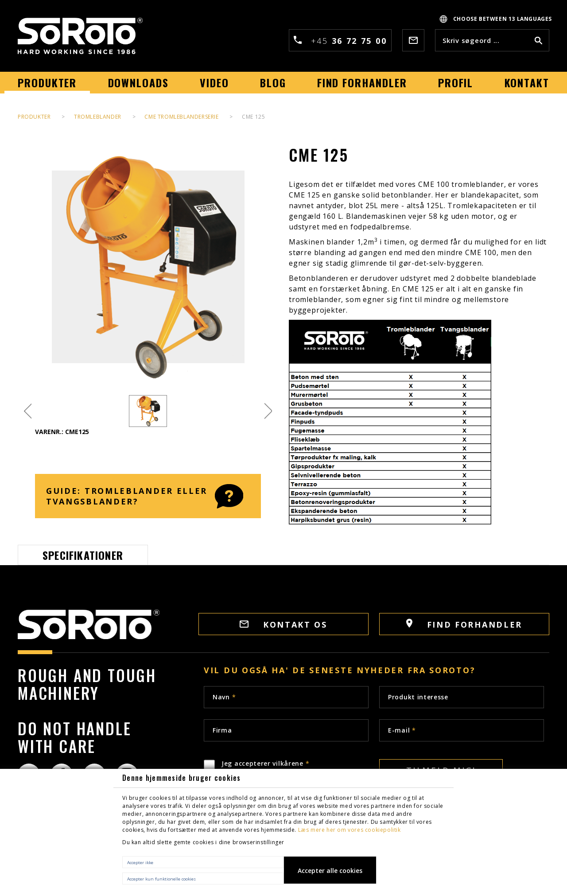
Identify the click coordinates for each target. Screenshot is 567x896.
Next (268, 411)
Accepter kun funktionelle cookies (161, 879)
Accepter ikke (140, 862)
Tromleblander (97, 116)
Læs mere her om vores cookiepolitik (349, 830)
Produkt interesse (418, 697)
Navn (224, 697)
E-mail (402, 730)
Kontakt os (283, 624)
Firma (222, 730)
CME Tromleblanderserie (181, 116)
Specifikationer (83, 555)
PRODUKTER (34, 116)
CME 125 (253, 116)
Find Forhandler (464, 624)
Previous (27, 411)
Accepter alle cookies (330, 870)
